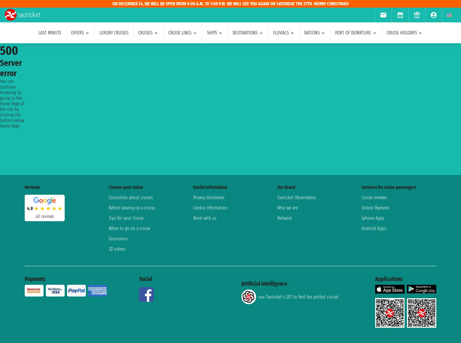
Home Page (9, 126)
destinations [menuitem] (248, 33)
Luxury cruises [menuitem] (113, 33)
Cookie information (210, 208)
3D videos (117, 249)
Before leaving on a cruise (132, 208)
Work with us (204, 218)
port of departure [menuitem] (356, 33)
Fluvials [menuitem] (284, 33)
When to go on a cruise (129, 228)
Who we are (287, 208)
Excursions (118, 239)
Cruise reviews (374, 197)
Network (284, 218)
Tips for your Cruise (126, 218)
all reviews (45, 216)
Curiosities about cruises (131, 197)
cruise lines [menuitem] (182, 33)
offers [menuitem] (80, 33)
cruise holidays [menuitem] (405, 33)
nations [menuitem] (314, 33)
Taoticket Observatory (296, 197)
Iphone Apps (373, 218)
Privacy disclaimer (209, 197)
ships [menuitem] (215, 33)
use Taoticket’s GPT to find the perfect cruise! (289, 296)
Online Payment (375, 208)
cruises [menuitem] (148, 33)
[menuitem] (383, 15)
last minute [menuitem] (50, 33)
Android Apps (374, 228)
